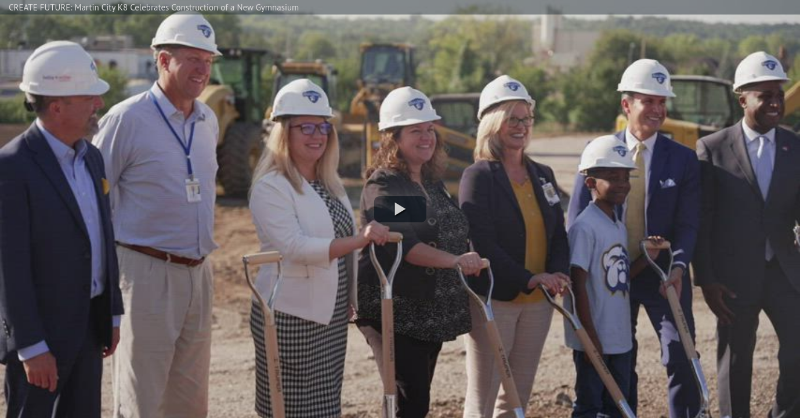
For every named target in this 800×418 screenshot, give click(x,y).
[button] (400, 209)
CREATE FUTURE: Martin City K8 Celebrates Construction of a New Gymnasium (154, 7)
